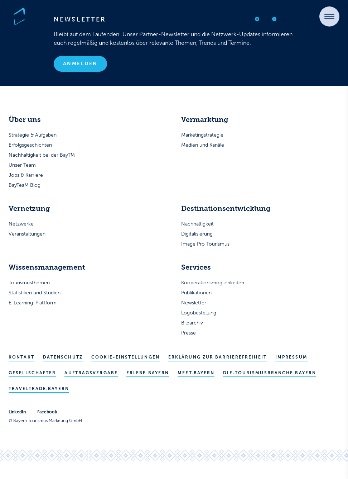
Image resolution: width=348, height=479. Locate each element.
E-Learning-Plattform (33, 303)
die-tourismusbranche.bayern (269, 372)
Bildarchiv (192, 323)
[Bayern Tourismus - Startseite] (45, 16)
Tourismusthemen (29, 283)
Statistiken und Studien (35, 293)
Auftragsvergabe (91, 372)
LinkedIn (17, 411)
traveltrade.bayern (39, 388)
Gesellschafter (32, 372)
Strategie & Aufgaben (33, 135)
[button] (329, 16)
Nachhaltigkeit (197, 224)
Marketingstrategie (202, 135)
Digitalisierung (197, 234)
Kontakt (21, 357)
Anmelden (80, 64)
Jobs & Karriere (26, 175)
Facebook (47, 411)
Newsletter (193, 303)
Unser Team (22, 165)
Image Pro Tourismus (205, 244)
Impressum (291, 357)
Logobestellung (198, 313)
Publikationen (196, 293)
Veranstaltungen (27, 234)
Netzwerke (21, 224)
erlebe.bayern (147, 372)
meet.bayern (196, 372)
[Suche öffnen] (236, 15)
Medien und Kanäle (202, 145)
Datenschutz (63, 357)
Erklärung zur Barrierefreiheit (217, 357)
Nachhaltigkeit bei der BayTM (42, 155)
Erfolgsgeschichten (30, 145)
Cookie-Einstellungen (125, 357)
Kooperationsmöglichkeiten (212, 283)
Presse (188, 333)
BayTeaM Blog (24, 185)
